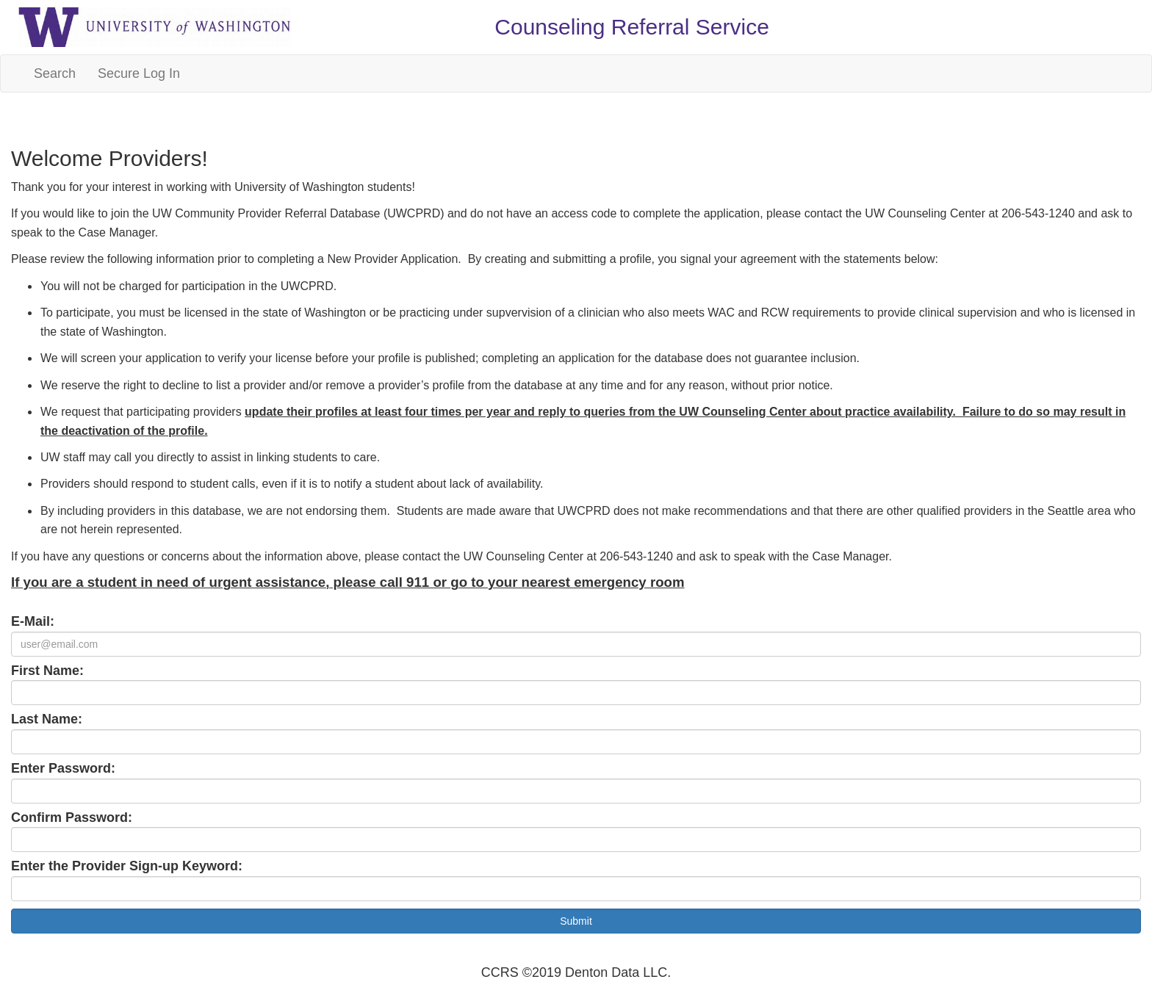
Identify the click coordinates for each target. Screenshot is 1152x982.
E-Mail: (32, 621)
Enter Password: (63, 768)
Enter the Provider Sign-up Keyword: (126, 866)
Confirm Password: (71, 817)
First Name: (47, 670)
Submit (576, 921)
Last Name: (46, 719)
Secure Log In (139, 73)
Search (55, 73)
